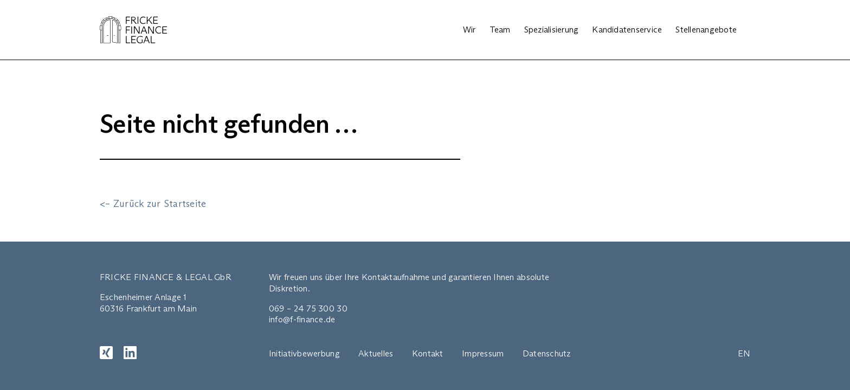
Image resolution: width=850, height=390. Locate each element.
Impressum (483, 353)
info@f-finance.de (302, 319)
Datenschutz (547, 353)
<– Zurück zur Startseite (153, 204)
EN (744, 353)
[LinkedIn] (130, 352)
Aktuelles (375, 353)
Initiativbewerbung (304, 353)
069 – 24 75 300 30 (308, 308)
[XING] (106, 352)
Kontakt (427, 353)
